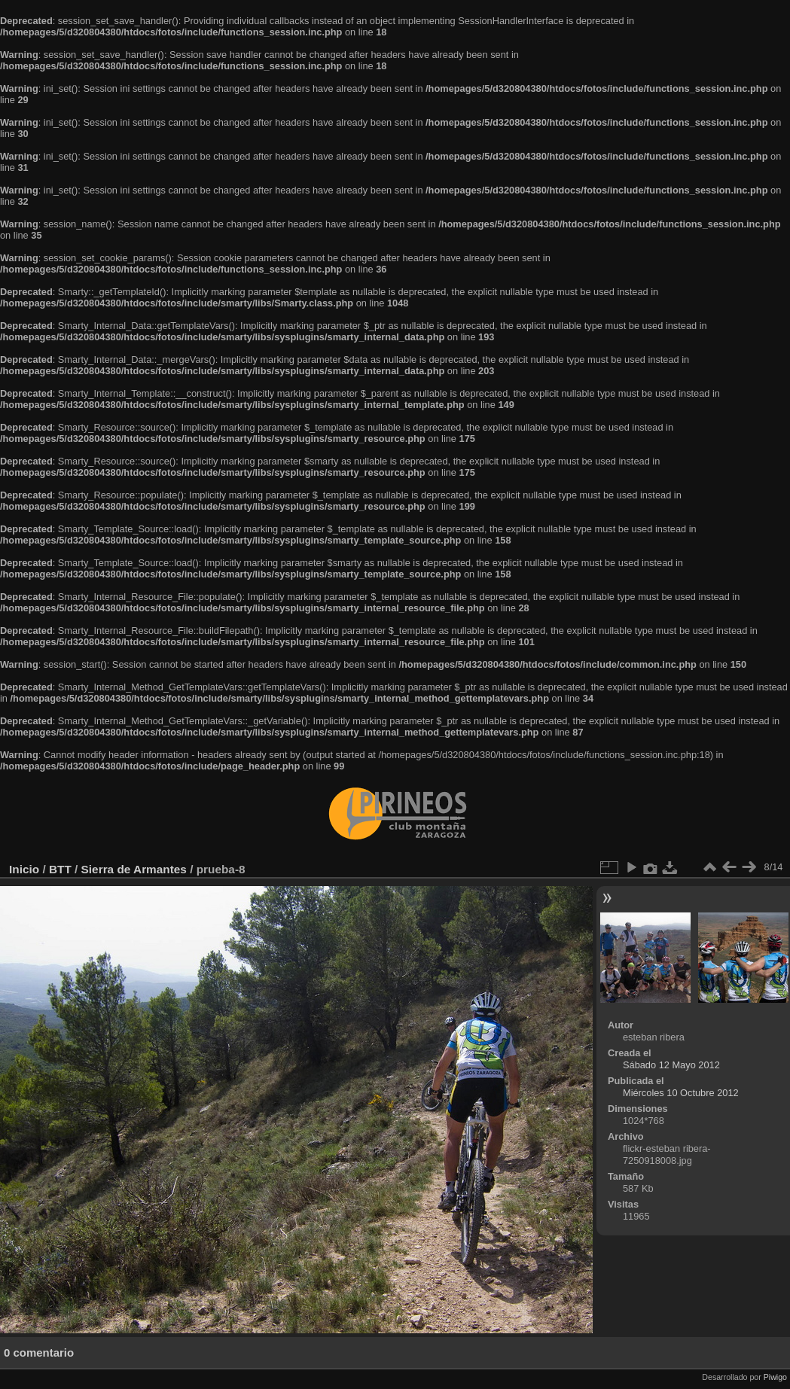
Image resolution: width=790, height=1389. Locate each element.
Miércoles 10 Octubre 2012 (681, 1092)
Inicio (24, 869)
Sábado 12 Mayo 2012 (671, 1065)
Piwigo (775, 1376)
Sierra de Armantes (134, 869)
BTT (60, 869)
